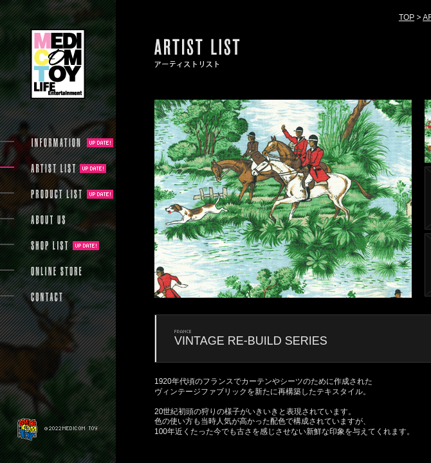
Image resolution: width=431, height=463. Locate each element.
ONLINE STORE (56, 271)
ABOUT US (48, 219)
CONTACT (46, 297)
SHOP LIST (49, 245)
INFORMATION (56, 142)
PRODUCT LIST (56, 194)
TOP (406, 17)
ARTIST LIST (53, 168)
